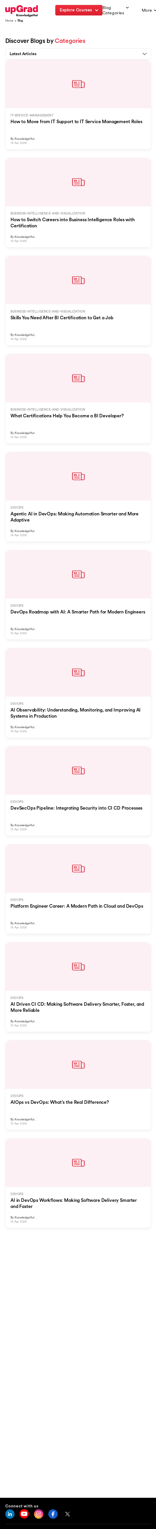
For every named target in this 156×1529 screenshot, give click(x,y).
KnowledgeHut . (25, 139)
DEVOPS (17, 508)
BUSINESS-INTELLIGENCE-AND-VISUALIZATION (47, 213)
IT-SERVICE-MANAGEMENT (32, 115)
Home (9, 20)
